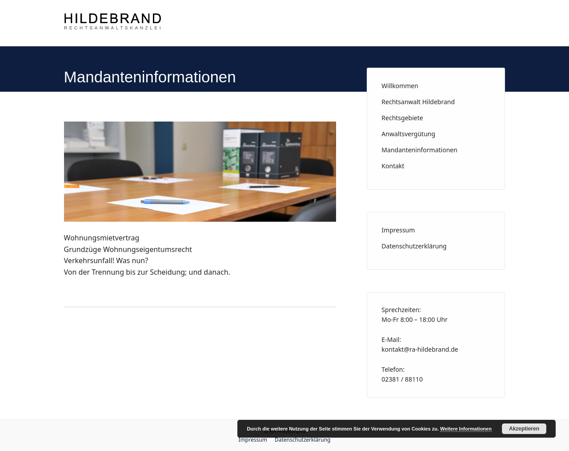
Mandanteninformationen (419, 150)
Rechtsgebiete (402, 118)
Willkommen (399, 85)
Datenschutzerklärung (413, 246)
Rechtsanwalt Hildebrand (418, 102)
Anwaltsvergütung (408, 134)
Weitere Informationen (466, 428)
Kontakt (392, 166)
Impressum (398, 230)
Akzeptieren (524, 429)
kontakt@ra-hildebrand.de (419, 349)
